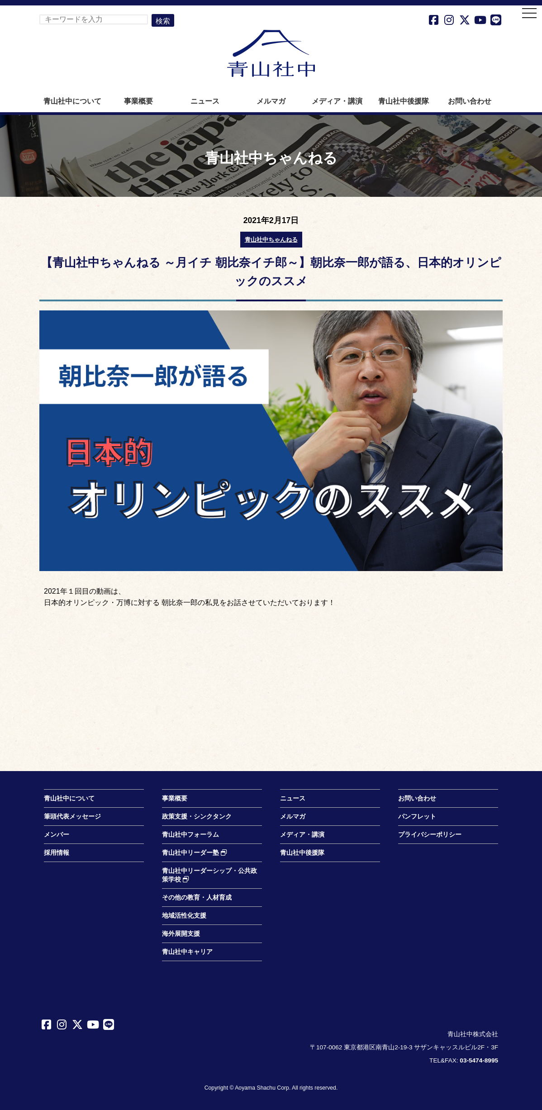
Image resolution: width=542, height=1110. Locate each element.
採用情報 (56, 852)
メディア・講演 (337, 101)
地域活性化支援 (184, 915)
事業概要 (138, 101)
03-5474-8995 (479, 1060)
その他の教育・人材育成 (197, 897)
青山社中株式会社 (271, 53)
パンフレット (417, 816)
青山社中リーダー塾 (194, 852)
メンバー (56, 834)
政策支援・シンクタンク (197, 816)
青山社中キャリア (187, 951)
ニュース (204, 101)
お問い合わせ (469, 101)
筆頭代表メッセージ (72, 816)
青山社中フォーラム (190, 834)
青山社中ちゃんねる (271, 239)
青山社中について (72, 101)
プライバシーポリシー (429, 834)
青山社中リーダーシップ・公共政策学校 (209, 875)
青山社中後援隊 (403, 101)
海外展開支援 (181, 933)
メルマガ (271, 101)
